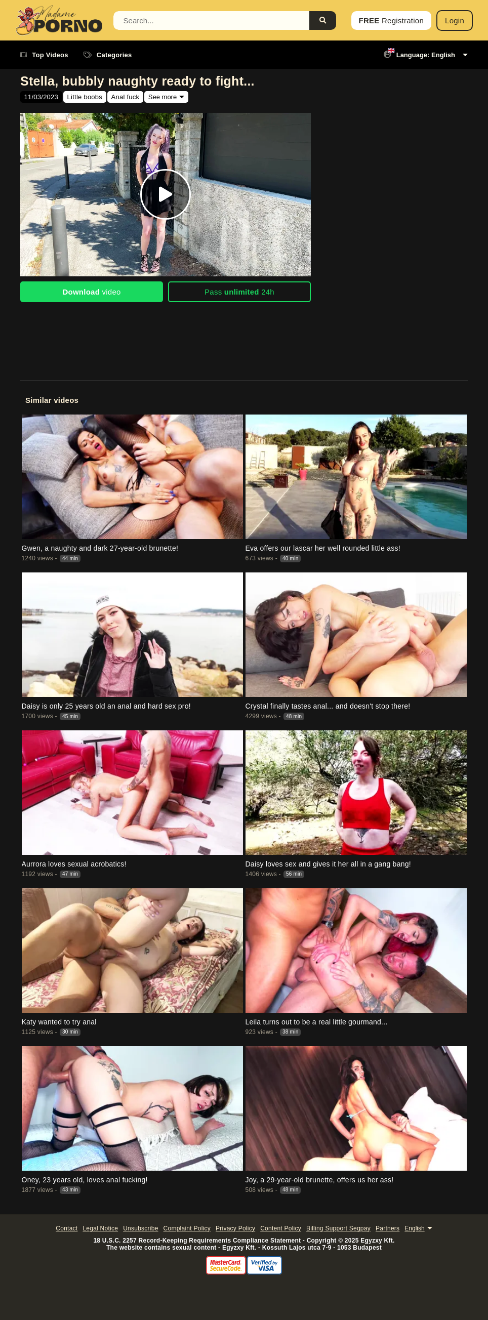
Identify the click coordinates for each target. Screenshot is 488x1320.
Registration (391, 20)
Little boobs (85, 97)
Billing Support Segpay (338, 1228)
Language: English (419, 55)
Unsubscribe (140, 1228)
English (414, 1228)
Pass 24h (239, 291)
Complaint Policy (187, 1228)
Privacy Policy (235, 1228)
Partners (387, 1228)
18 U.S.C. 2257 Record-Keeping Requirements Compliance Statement (197, 1240)
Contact (66, 1228)
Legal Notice (100, 1228)
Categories (108, 55)
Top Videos (44, 55)
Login (454, 20)
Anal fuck (125, 97)
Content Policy (280, 1228)
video (91, 291)
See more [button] (162, 97)
